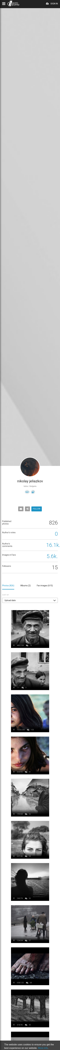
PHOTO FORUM (13, 3)
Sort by (5, 595)
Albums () (25, 585)
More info (43, 1048)
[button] (30, 600)
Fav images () (45, 585)
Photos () (8, 585)
